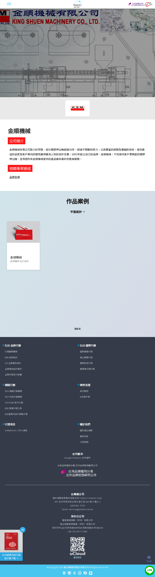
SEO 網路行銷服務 (13, 391)
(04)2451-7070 (77, 505)
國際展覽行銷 (86, 351)
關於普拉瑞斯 (86, 430)
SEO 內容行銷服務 (13, 396)
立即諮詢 (84, 441)
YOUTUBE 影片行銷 (14, 402)
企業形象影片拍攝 (13, 374)
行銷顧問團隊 (11, 351)
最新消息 (84, 436)
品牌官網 (14, 177)
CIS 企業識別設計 (13, 363)
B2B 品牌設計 (11, 357)
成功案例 (84, 391)
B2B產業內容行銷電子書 (16, 414)
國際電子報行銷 (87, 368)
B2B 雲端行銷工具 (13, 408)
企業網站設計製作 (13, 368)
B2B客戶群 (85, 396)
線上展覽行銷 (86, 357)
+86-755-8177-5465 (77, 531)
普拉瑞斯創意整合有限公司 (76, 567)
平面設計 (76, 212)
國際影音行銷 (86, 363)
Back (77, 328)
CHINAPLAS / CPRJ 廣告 (16, 430)
